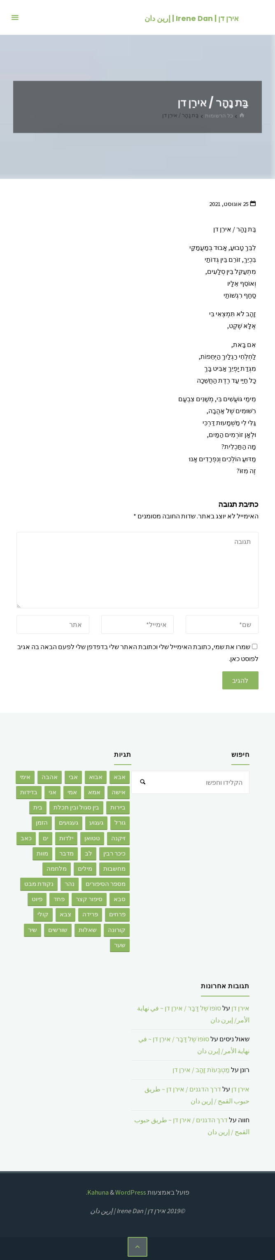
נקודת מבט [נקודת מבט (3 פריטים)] (39, 884)
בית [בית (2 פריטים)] (37, 807)
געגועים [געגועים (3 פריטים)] (68, 822)
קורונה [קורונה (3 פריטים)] (117, 930)
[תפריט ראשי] (15, 17)
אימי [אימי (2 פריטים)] (25, 777)
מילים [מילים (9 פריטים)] (85, 868)
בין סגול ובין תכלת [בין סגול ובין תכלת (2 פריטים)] (76, 807)
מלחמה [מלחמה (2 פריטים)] (57, 868)
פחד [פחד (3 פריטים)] (59, 899)
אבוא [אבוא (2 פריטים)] (96, 777)
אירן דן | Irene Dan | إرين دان (191, 18)
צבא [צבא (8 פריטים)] (65, 914)
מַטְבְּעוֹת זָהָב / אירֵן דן (201, 1070)
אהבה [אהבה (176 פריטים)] (50, 777)
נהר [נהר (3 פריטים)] (70, 884)
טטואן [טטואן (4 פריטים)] (92, 838)
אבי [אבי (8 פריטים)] (73, 777)
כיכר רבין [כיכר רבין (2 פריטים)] (114, 853)
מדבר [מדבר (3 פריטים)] (66, 853)
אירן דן (240, 1008)
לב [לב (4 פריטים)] (88, 853)
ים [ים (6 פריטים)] (45, 838)
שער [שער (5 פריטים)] (120, 945)
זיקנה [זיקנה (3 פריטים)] (118, 838)
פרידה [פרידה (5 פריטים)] (90, 914)
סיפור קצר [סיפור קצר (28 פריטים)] (89, 899)
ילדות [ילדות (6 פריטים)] (66, 838)
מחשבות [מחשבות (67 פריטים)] (114, 868)
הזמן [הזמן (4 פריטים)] (42, 822)
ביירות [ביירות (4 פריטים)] (118, 807)
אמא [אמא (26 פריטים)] (94, 792)
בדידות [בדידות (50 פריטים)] (28, 792)
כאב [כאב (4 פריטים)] (26, 838)
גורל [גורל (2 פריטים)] (120, 822)
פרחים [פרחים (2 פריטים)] (117, 914)
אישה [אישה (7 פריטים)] (119, 792)
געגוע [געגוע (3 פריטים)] (96, 822)
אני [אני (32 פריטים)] (52, 792)
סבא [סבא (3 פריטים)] (120, 899)
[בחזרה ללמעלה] (137, 1247)
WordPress (130, 1192)
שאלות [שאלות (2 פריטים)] (88, 930)
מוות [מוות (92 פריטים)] (42, 853)
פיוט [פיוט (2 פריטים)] (37, 899)
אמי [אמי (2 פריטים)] (72, 792)
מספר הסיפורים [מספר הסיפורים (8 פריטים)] (106, 884)
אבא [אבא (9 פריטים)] (120, 777)
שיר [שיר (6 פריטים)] (32, 930)
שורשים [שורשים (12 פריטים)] (58, 930)
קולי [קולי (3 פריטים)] (43, 914)
